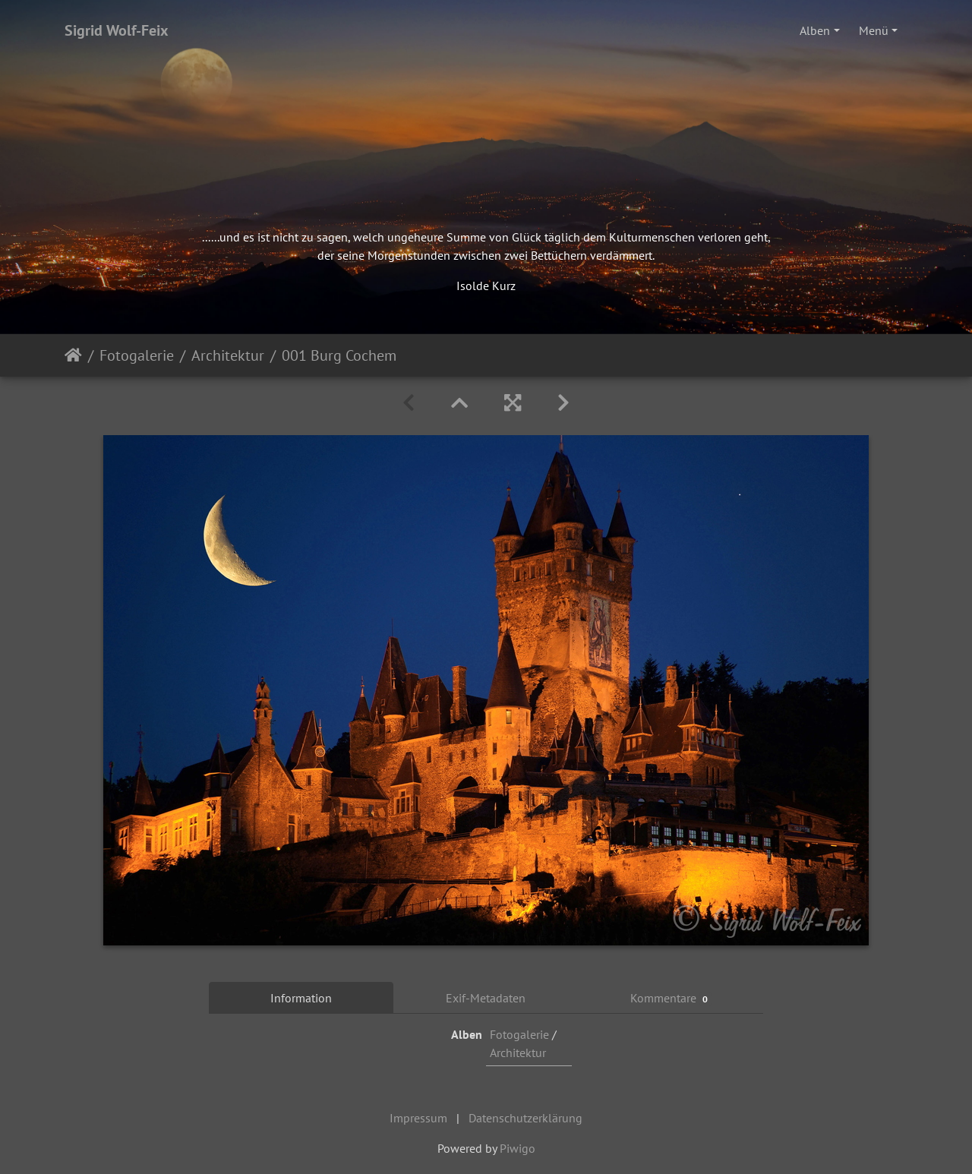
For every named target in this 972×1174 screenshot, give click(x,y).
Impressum (418, 1117)
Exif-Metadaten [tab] (485, 997)
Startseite (73, 355)
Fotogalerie (136, 355)
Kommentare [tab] (671, 998)
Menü (873, 30)
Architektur (227, 355)
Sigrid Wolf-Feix (117, 30)
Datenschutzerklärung (525, 1117)
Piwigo (517, 1148)
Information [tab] (301, 997)
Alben (815, 30)
